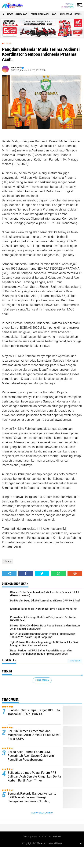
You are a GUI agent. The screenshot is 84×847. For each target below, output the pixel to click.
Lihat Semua (42, 680)
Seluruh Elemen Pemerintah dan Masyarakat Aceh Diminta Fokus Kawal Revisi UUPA (34, 735)
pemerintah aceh (40, 14)
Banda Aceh (22, 14)
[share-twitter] (42, 573)
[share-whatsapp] (58, 573)
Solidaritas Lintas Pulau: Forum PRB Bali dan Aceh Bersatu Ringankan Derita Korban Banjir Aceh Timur (34, 776)
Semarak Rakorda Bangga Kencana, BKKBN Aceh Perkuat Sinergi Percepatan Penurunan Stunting (32, 797)
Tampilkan (74, 661)
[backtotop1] (81, 843)
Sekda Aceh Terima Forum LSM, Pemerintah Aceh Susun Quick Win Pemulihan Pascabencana (31, 756)
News (10, 14)
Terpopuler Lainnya (42, 813)
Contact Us (44, 836)
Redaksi (57, 836)
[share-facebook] (25, 573)
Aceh (54, 14)
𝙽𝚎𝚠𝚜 (8, 43)
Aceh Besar (66, 14)
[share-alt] (9, 573)
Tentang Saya (30, 836)
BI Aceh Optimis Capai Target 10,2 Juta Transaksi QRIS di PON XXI (34, 712)
